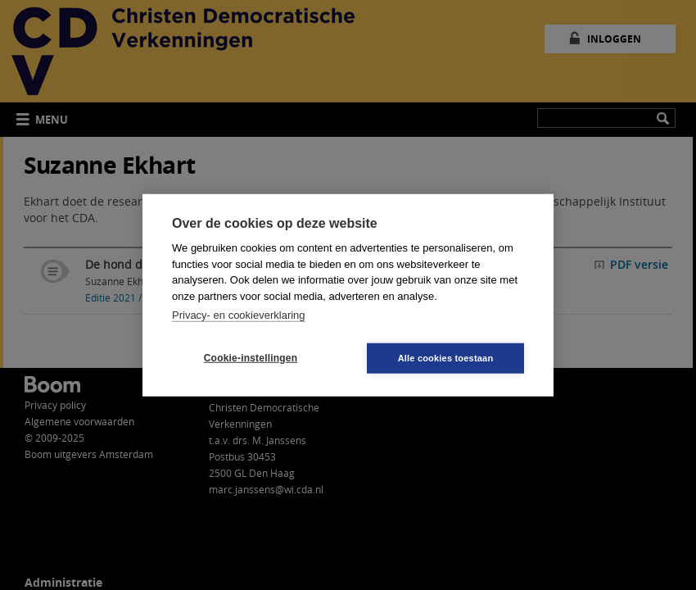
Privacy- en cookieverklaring (238, 315)
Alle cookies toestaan (446, 357)
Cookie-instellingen (250, 358)
